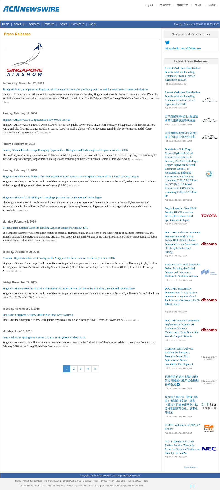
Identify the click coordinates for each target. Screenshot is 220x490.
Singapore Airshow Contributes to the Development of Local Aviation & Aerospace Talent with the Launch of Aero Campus (71, 176)
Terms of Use (134, 481)
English (149, 5)
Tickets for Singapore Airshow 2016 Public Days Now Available (38, 314)
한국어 (198, 5)
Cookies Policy (90, 481)
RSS (145, 481)
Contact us (77, 24)
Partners (49, 24)
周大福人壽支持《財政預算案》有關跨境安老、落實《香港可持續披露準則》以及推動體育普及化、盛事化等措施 (181, 404)
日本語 (212, 5)
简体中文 (165, 5)
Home (5, 24)
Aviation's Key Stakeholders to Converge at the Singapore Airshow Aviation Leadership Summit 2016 (59, 258)
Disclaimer (120, 481)
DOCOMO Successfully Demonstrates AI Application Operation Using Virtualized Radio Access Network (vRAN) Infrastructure (182, 296)
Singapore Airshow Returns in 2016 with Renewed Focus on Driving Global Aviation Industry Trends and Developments (69, 288)
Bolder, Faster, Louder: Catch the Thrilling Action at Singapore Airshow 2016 (45, 227)
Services (34, 24)
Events (63, 24)
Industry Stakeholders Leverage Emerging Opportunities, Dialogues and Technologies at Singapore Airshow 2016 (65, 150)
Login (92, 24)
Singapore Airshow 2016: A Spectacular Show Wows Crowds (36, 119)
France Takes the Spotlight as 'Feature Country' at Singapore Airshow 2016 (44, 337)
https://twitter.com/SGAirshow (183, 48)
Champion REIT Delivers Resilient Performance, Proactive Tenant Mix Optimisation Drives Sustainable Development (179, 356)
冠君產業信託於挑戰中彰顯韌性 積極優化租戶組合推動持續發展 (182, 380)
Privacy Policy (107, 481)
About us (19, 24)
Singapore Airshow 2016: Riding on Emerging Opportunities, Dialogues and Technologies (52, 197)
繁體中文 (182, 5)
